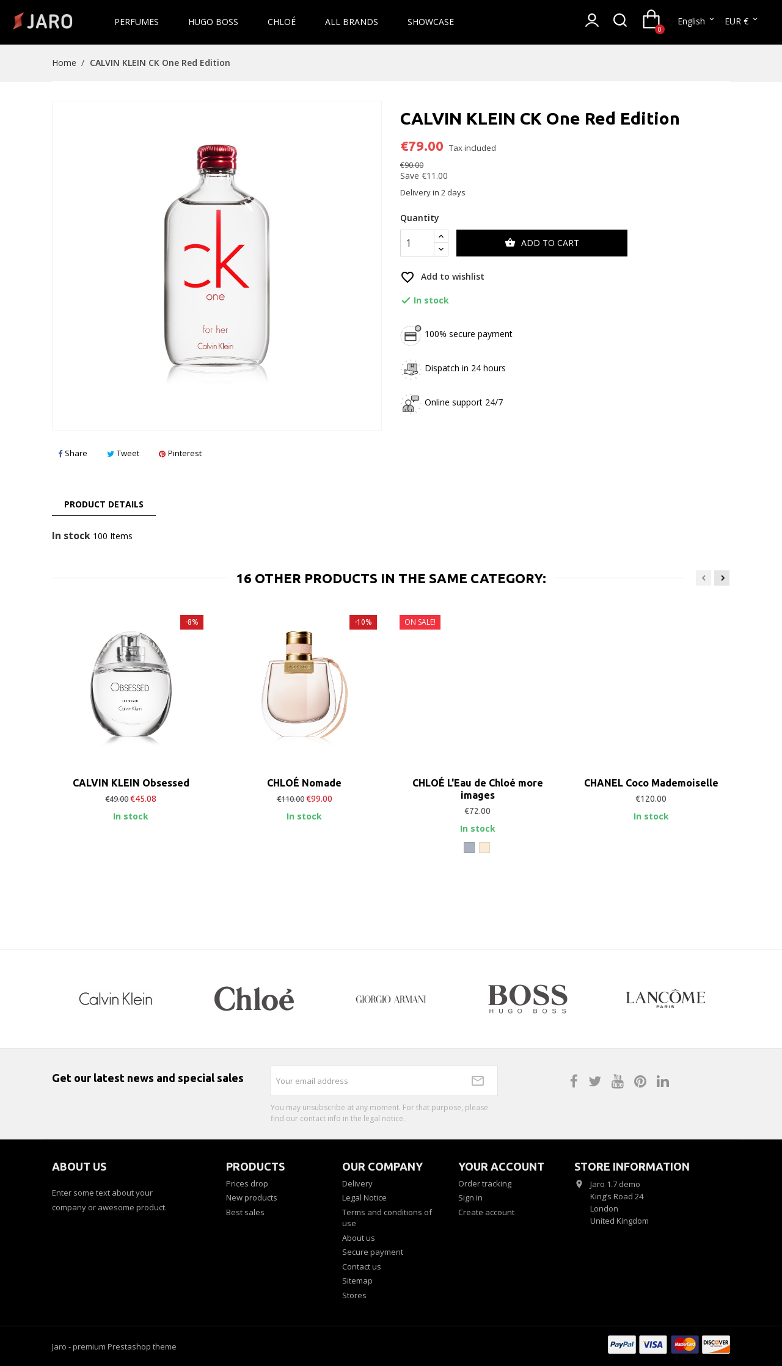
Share (72, 453)
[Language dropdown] (697, 21)
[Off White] (484, 847)
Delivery (357, 1183)
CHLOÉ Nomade (304, 782)
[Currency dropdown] (742, 21)
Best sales (245, 1212)
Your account (501, 1166)
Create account (486, 1212)
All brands (351, 21)
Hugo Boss (213, 21)
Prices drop (247, 1183)
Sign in (470, 1197)
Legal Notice (364, 1197)
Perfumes (136, 21)
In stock (71, 536)
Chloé (282, 21)
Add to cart (542, 243)
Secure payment (372, 1251)
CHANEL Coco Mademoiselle (651, 782)
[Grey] (469, 847)
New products (251, 1197)
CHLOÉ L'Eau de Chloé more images (477, 789)
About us (358, 1237)
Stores (354, 1295)
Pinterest (180, 453)
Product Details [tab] (104, 504)
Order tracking (484, 1183)
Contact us (361, 1266)
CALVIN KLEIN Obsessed (131, 782)
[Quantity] (417, 243)
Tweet (123, 453)
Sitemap (357, 1280)
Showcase (430, 21)
